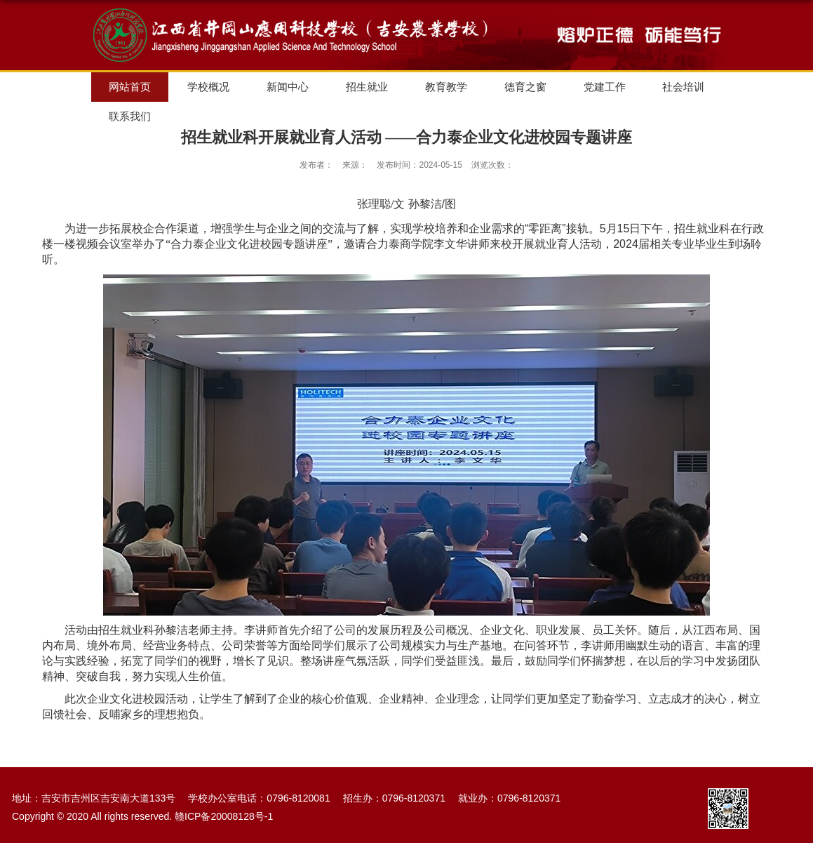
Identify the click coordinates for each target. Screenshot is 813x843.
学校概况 (208, 87)
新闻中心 (288, 87)
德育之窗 (525, 87)
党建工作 (605, 87)
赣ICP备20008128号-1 (224, 816)
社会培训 (683, 87)
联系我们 (130, 116)
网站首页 (130, 87)
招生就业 (367, 87)
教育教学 (446, 87)
